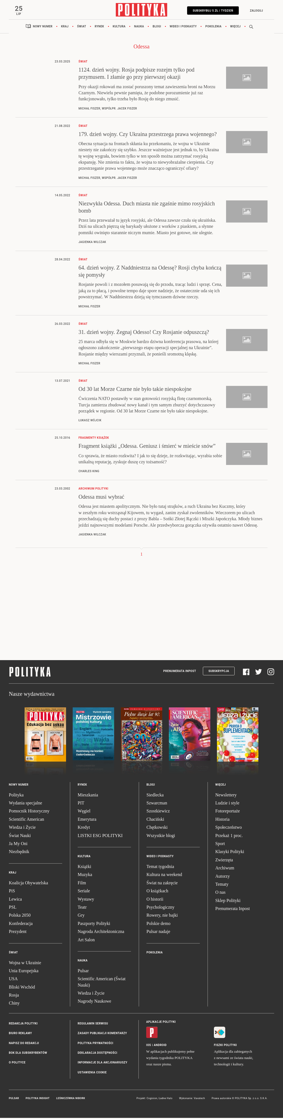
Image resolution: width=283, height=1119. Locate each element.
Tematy (222, 885)
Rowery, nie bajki (162, 916)
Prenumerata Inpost (179, 672)
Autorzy (222, 877)
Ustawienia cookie (92, 1073)
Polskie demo (158, 924)
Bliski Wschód (22, 988)
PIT (81, 804)
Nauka (139, 27)
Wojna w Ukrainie (25, 963)
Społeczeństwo (228, 828)
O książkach (157, 892)
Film (82, 884)
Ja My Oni (18, 844)
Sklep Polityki (227, 901)
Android (160, 1046)
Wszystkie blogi (160, 836)
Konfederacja (21, 924)
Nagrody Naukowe (94, 1002)
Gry (81, 916)
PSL (13, 908)
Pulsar (83, 971)
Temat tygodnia (160, 867)
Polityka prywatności (95, 1043)
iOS (148, 1046)
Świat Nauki (20, 836)
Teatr (82, 908)
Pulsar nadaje (158, 932)
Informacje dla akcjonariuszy (102, 1063)
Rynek (99, 27)
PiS (12, 892)
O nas (220, 893)
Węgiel (84, 812)
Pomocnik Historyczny (29, 812)
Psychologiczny (160, 908)
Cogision (151, 1099)
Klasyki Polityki (229, 852)
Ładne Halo (165, 1099)
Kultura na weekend (164, 875)
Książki (84, 867)
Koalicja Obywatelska (28, 884)
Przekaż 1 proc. (229, 836)
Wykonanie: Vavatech (192, 1099)
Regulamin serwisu (93, 1024)
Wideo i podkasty (183, 27)
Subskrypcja (218, 672)
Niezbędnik (19, 852)
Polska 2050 (20, 916)
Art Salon (86, 940)
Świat (81, 27)
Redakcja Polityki (23, 1024)
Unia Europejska (23, 971)
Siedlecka (155, 795)
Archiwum (224, 869)
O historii (154, 900)
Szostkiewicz (158, 812)
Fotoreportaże (227, 812)
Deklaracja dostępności (97, 1053)
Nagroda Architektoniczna (101, 932)
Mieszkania (88, 795)
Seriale (84, 892)
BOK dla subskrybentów (28, 1053)
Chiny (14, 1004)
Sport (220, 844)
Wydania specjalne (25, 804)
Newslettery (226, 795)
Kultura (119, 27)
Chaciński (155, 820)
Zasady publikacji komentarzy (102, 1034)
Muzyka (85, 875)
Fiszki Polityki (225, 1046)
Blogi (157, 27)
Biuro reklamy (20, 1034)
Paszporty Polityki (94, 924)
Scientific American (26, 820)
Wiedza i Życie (22, 828)
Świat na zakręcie (162, 884)
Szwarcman (156, 804)
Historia (222, 820)
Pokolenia (213, 27)
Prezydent (18, 932)
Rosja (14, 996)
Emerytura (87, 820)
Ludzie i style (227, 804)
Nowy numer (43, 27)
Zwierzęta (224, 861)
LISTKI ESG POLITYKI (100, 836)
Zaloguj (255, 10)
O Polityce (17, 1063)
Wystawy (86, 900)
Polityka (16, 795)
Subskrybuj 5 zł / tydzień (212, 10)
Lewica (15, 900)
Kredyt (84, 828)
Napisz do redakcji (24, 1043)
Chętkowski (156, 828)
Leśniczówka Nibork (70, 1099)
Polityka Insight (38, 1099)
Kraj (65, 27)
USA (13, 979)
